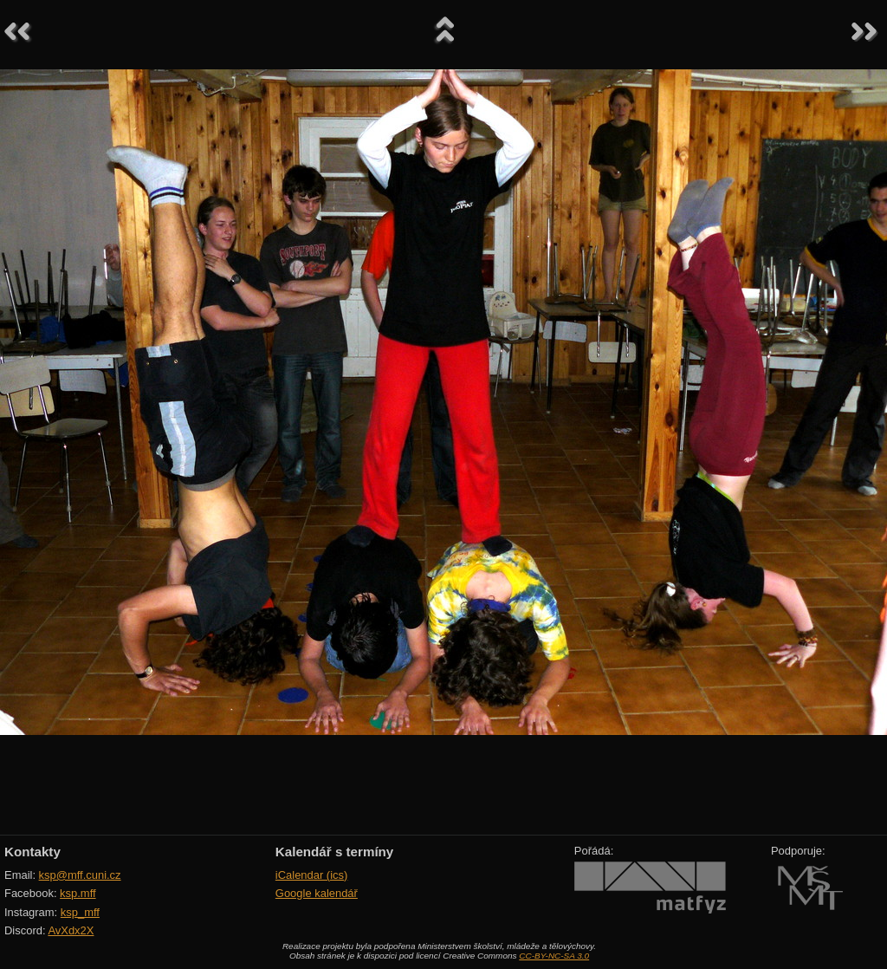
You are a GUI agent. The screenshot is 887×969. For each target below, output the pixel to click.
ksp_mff (80, 912)
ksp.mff (78, 893)
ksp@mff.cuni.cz (80, 874)
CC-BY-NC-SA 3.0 (554, 955)
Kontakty (32, 851)
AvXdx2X (71, 930)
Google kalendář (316, 893)
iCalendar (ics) (311, 874)
